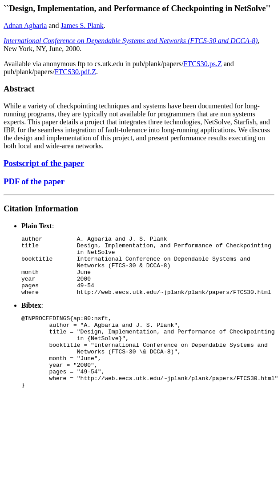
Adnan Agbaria (25, 25)
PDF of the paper (34, 181)
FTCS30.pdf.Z (75, 71)
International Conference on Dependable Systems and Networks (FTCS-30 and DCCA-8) (131, 40)
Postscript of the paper (44, 163)
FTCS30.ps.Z (203, 63)
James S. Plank (81, 25)
